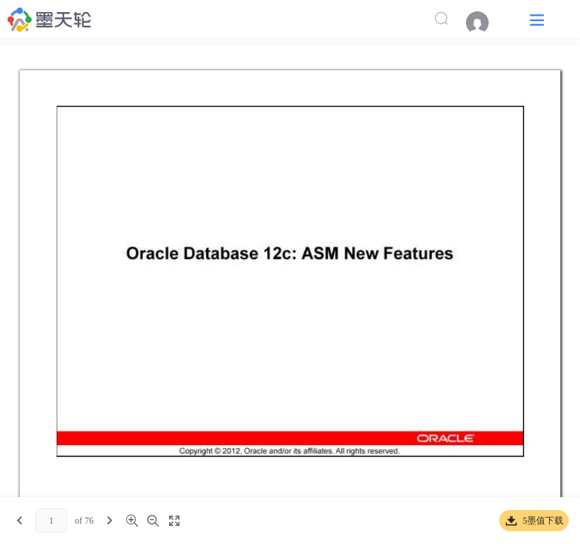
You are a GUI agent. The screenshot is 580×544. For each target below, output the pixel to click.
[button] (537, 19)
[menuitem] (485, 22)
